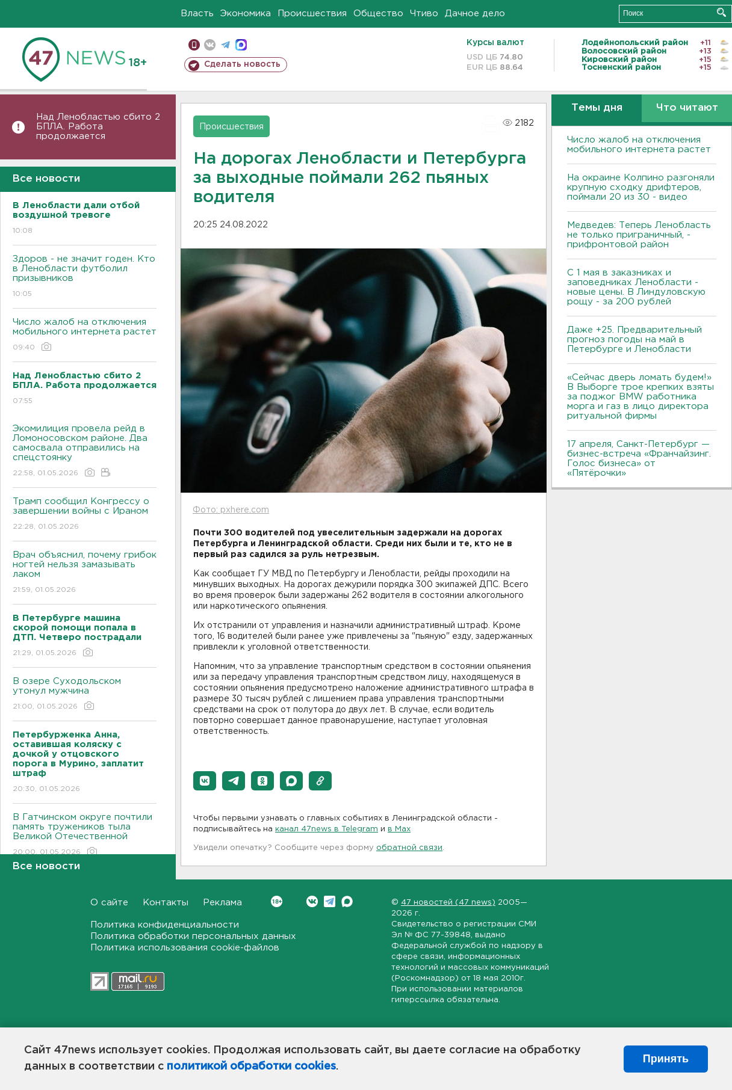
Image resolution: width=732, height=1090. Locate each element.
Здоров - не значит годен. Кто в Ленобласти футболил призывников (85, 277)
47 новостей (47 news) (448, 902)
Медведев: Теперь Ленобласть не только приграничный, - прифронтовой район (639, 234)
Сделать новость (242, 64)
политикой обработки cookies (251, 1066)
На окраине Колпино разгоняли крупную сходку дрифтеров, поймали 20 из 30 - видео (641, 187)
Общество (378, 13)
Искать (721, 12)
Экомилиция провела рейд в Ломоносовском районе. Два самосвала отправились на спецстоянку (85, 451)
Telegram (329, 901)
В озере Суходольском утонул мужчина (85, 694)
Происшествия (312, 13)
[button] (204, 780)
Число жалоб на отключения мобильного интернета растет (85, 335)
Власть (197, 13)
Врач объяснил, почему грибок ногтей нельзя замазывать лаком (85, 573)
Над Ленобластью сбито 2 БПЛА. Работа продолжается (98, 126)
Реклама (222, 903)
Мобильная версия (194, 45)
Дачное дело (475, 13)
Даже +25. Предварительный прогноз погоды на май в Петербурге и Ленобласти (634, 339)
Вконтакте (276, 901)
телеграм (225, 45)
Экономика (245, 13)
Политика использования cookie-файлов (184, 948)
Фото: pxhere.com (231, 510)
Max (347, 901)
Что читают (687, 107)
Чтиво (424, 13)
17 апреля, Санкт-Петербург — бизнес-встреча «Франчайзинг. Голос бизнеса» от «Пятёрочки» (639, 458)
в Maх (399, 829)
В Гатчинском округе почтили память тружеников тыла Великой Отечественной (85, 835)
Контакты (165, 903)
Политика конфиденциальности (164, 925)
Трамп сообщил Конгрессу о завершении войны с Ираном (85, 514)
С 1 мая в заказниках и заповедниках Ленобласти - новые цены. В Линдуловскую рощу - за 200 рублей (636, 287)
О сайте (109, 903)
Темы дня (596, 107)
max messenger (241, 45)
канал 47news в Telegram (326, 829)
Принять (666, 1059)
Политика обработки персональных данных (193, 936)
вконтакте (210, 45)
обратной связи (409, 848)
